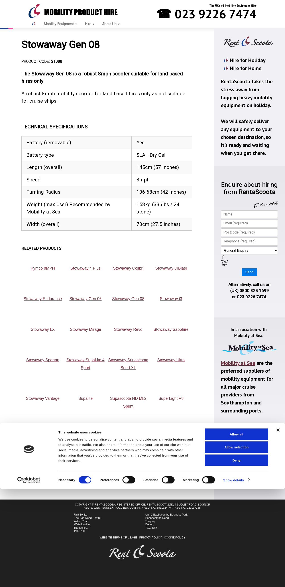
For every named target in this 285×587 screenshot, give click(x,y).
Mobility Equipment (59, 24)
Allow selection (236, 545)
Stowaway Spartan (42, 360)
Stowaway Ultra (171, 360)
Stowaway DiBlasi (171, 268)
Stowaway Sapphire (170, 329)
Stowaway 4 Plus (85, 268)
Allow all (236, 532)
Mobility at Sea (238, 363)
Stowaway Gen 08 (128, 299)
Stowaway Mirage (85, 329)
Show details (233, 578)
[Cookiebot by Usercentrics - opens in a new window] (28, 578)
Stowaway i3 (171, 299)
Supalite (85, 398)
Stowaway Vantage (43, 398)
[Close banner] (278, 528)
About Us (109, 24)
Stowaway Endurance (43, 299)
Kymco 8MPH (43, 268)
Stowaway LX (43, 329)
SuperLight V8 (171, 398)
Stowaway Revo (128, 329)
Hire (88, 24)
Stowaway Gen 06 (85, 299)
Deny (236, 559)
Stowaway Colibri (128, 268)
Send (249, 272)
